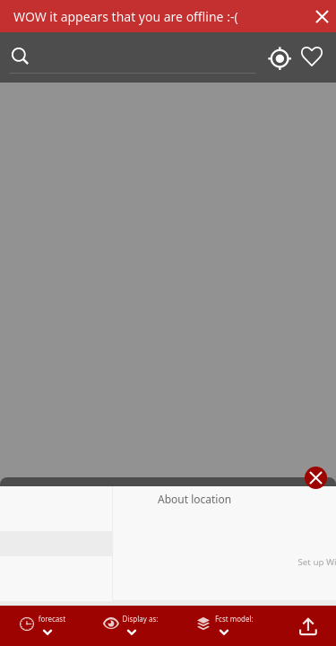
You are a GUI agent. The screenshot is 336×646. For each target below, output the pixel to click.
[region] (168, 323)
